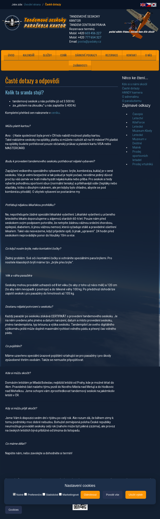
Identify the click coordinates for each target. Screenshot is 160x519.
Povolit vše (112, 494)
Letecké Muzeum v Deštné (139, 139)
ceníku (55, 112)
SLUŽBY (47, 55)
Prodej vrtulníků (142, 164)
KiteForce (138, 122)
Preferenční (33, 494)
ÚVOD (11, 55)
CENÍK (63, 55)
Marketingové (69, 494)
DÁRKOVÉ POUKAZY (86, 55)
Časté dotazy (131, 88)
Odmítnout (90, 494)
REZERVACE (111, 55)
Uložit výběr (136, 494)
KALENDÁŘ (28, 55)
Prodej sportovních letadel (140, 156)
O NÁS (148, 55)
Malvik (136, 147)
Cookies (14, 509)
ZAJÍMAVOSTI (80, 65)
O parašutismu (131, 101)
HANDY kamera (132, 92)
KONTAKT (131, 55)
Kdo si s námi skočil (134, 84)
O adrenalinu (130, 96)
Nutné (18, 494)
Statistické (50, 494)
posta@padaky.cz (89, 41)
